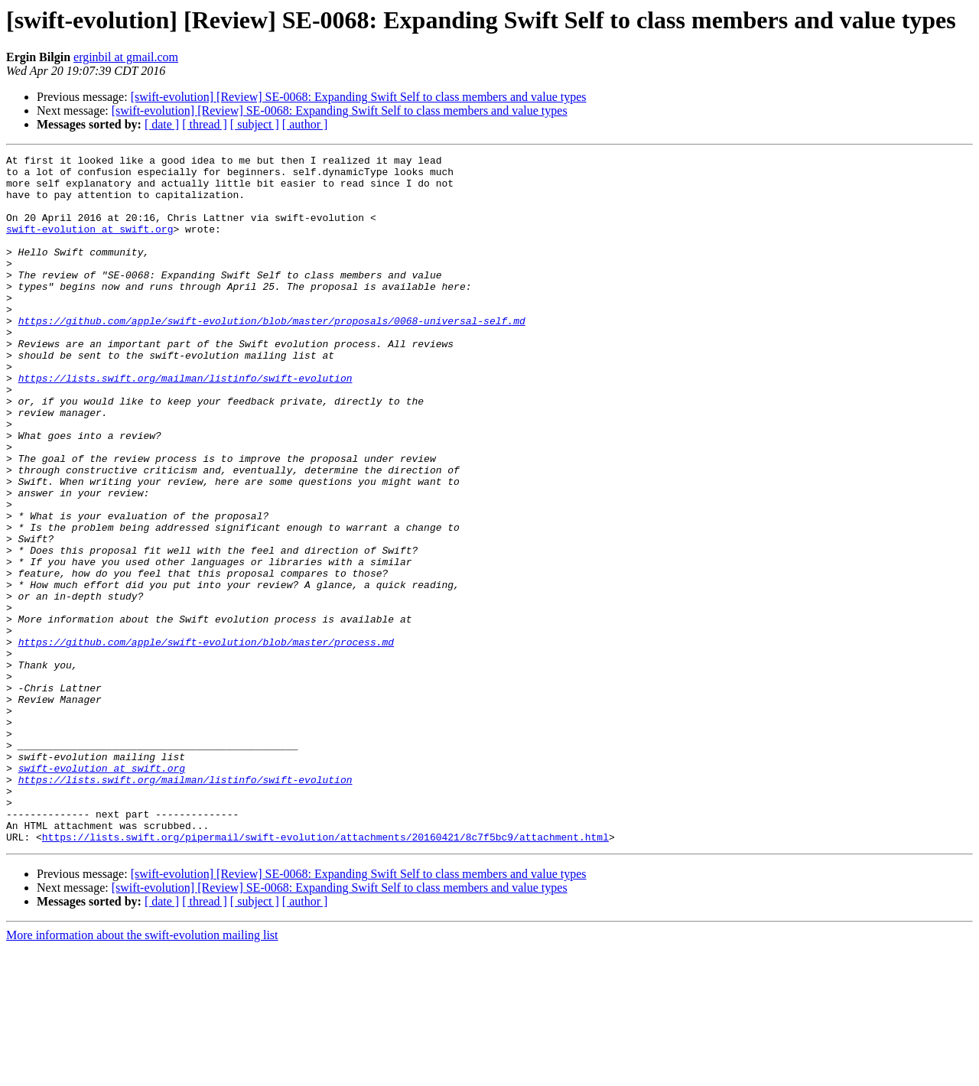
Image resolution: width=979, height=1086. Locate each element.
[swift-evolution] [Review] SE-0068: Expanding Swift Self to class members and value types (359, 96)
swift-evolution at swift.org (89, 245)
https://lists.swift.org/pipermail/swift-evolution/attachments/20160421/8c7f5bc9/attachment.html (325, 974)
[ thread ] (204, 124)
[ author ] (305, 124)
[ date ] (162, 124)
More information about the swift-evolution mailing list (142, 1072)
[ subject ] (254, 124)
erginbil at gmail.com (125, 56)
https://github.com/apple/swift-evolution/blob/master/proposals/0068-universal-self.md (271, 355)
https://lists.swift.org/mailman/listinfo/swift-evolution (185, 424)
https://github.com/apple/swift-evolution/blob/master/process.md (206, 740)
